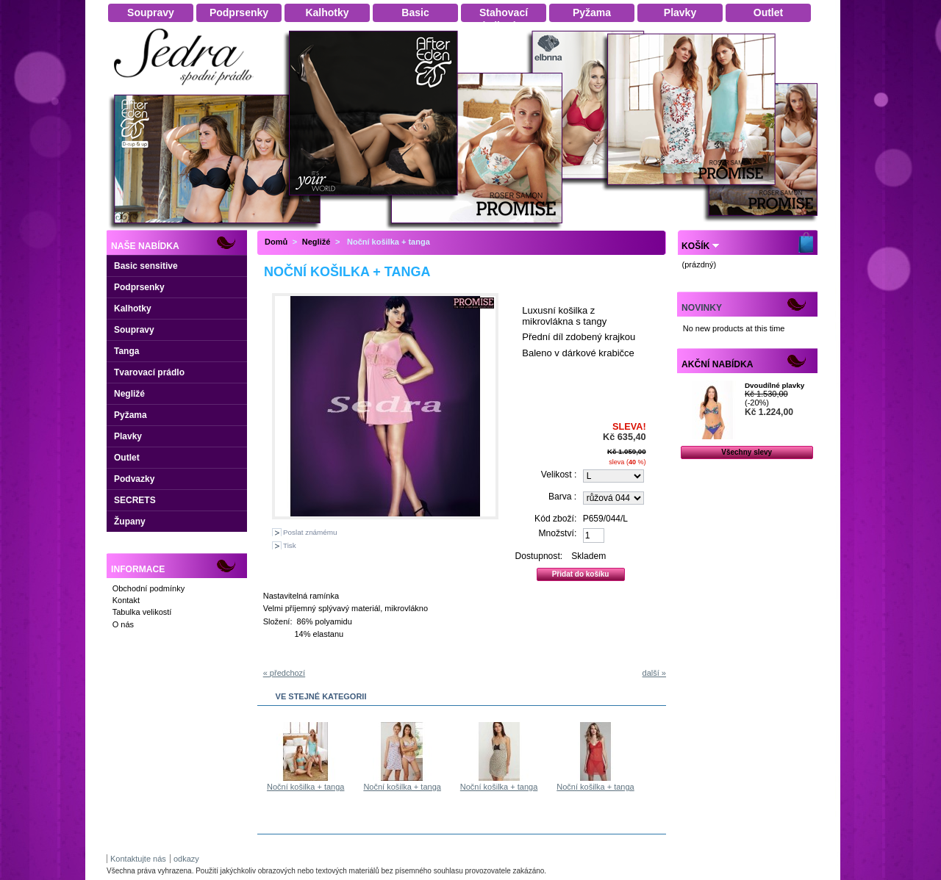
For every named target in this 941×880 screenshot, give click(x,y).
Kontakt (126, 600)
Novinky (701, 308)
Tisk (289, 545)
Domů (276, 241)
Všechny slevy (746, 452)
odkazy (186, 858)
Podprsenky (139, 287)
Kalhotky (132, 308)
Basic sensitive (146, 266)
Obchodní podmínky (148, 588)
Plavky (128, 436)
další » (654, 672)
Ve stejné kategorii (321, 696)
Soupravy (134, 330)
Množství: (558, 533)
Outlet (127, 457)
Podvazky (134, 479)
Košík (695, 246)
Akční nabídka (717, 364)
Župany (130, 521)
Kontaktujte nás (138, 858)
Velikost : (558, 474)
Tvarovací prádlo (149, 372)
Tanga (126, 351)
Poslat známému (310, 532)
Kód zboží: (555, 518)
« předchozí (284, 672)
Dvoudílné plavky (774, 385)
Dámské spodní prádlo (187, 89)
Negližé (129, 394)
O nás (123, 624)
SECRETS (135, 500)
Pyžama (130, 415)
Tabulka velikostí (142, 611)
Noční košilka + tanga (305, 786)
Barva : (562, 496)
